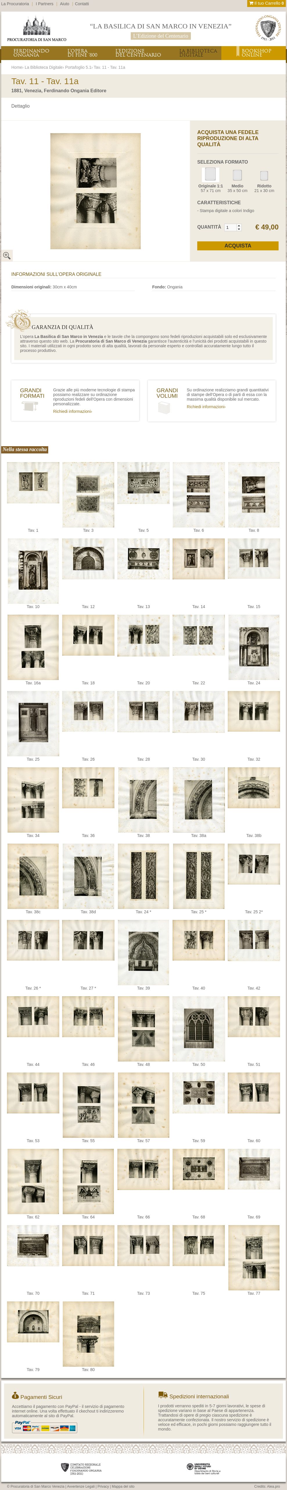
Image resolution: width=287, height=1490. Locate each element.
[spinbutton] (230, 227)
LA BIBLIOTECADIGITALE (198, 53)
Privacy (103, 1486)
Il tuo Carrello (266, 3)
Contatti (82, 3)
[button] (238, 225)
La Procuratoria (15, 3)
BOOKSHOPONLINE (256, 53)
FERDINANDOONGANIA (31, 53)
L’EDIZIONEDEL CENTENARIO (138, 53)
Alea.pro (273, 1486)
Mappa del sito (123, 1486)
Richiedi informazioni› (72, 411)
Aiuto (64, 3)
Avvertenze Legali (81, 1486)
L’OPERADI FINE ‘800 (82, 53)
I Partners (44, 3)
